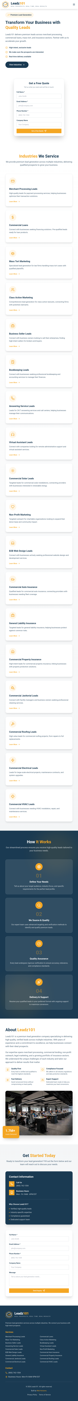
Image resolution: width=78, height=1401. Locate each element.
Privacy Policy (32, 1395)
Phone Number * (22, 111)
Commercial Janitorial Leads (15, 1359)
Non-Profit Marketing (47, 1349)
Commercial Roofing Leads (49, 1359)
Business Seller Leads (13, 1343)
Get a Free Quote (39, 131)
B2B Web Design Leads (13, 1352)
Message (12, 1272)
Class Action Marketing (48, 1340)
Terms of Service (45, 1395)
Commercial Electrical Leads (15, 1362)
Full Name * (21, 92)
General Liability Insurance (14, 1355)
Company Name (22, 120)
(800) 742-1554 (22, 1186)
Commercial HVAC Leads (49, 1362)
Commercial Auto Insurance (49, 1352)
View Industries (17, 65)
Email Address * (22, 101)
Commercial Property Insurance (51, 1355)
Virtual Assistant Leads (48, 1346)
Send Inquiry (39, 1290)
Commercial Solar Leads (14, 1349)
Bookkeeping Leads (47, 1343)
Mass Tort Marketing (12, 1340)
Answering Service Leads (14, 1346)
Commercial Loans (46, 1336)
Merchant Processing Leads (15, 1336)
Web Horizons (41, 1391)
